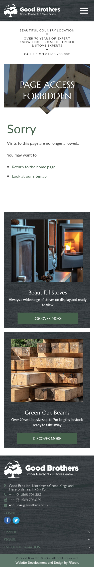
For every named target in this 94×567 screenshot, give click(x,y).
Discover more (48, 318)
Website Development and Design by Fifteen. (47, 562)
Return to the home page (33, 167)
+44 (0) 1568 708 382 (25, 494)
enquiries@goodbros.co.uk (28, 505)
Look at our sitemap (29, 176)
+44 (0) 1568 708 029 (25, 500)
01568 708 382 (57, 54)
